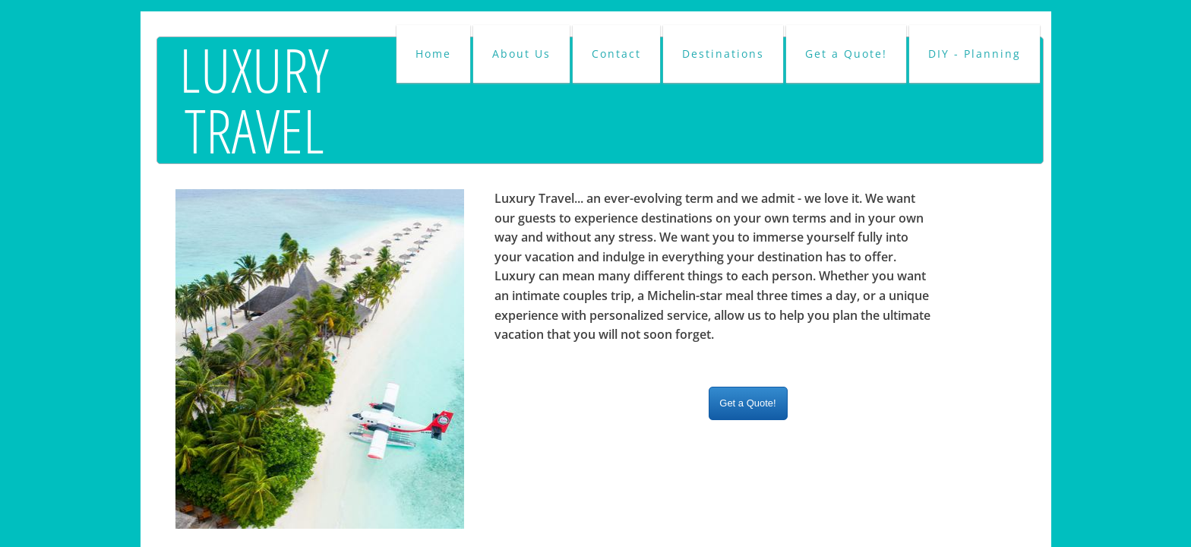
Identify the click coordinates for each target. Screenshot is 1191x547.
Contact (616, 53)
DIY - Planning (974, 53)
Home (433, 53)
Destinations (723, 53)
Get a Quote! (846, 53)
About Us (521, 53)
